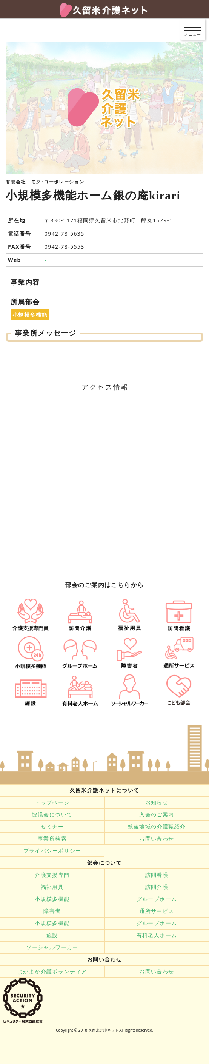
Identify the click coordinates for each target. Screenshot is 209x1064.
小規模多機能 (52, 899)
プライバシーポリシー (52, 850)
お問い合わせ (156, 838)
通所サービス (156, 911)
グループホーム (157, 899)
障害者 (52, 911)
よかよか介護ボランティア (52, 971)
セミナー (52, 826)
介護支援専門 (52, 875)
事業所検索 (52, 838)
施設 (52, 935)
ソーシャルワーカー (52, 947)
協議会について (52, 814)
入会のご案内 (156, 814)
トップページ (52, 802)
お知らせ (157, 802)
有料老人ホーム (157, 935)
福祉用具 (52, 887)
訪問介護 (157, 887)
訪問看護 (157, 875)
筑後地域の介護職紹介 (157, 826)
